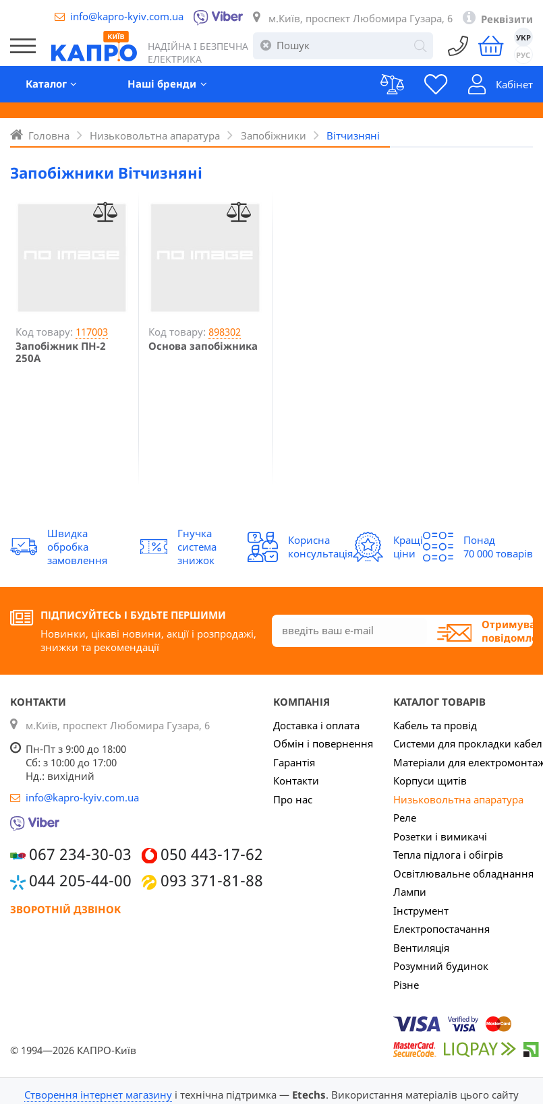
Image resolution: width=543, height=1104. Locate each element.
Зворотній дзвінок (65, 909)
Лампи (409, 891)
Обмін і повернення (323, 743)
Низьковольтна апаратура (458, 799)
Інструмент (421, 910)
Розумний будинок (440, 966)
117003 (92, 331)
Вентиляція (421, 947)
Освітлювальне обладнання (463, 873)
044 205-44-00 (80, 880)
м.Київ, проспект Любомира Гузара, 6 (360, 18)
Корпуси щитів (430, 780)
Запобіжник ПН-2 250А (61, 352)
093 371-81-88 (212, 880)
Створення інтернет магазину (98, 1094)
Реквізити (507, 19)
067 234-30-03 (80, 854)
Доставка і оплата (316, 725)
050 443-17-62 (212, 854)
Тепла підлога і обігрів (448, 854)
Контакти (296, 780)
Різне (406, 984)
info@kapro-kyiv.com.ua (126, 16)
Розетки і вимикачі (440, 836)
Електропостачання (441, 929)
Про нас (292, 799)
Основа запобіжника (203, 346)
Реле (404, 817)
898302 (224, 331)
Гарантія (294, 762)
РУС (523, 55)
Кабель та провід (435, 725)
